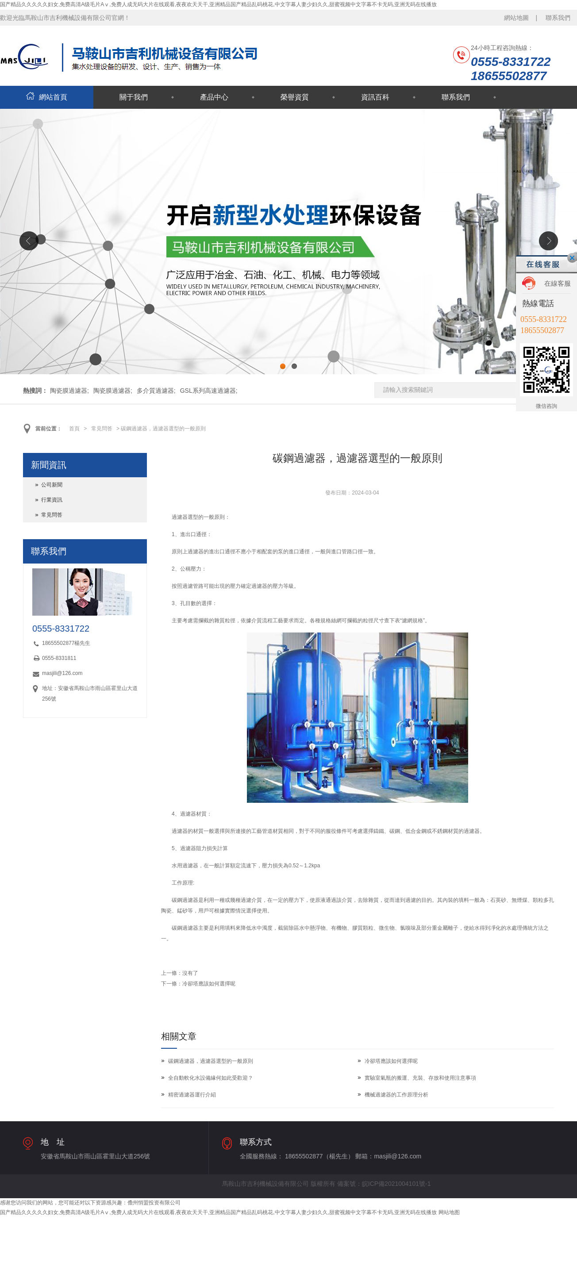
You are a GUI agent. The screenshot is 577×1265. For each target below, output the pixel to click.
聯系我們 (558, 17)
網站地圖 (516, 17)
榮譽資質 (295, 97)
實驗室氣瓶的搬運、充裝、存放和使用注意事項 (420, 1078)
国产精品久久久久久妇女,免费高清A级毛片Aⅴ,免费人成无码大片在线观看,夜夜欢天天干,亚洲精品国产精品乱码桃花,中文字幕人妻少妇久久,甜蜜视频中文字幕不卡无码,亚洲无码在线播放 (218, 4)
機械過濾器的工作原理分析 (396, 1095)
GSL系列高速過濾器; (209, 390)
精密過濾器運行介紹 (192, 1095)
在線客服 (557, 283)
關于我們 (133, 97)
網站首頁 (46, 97)
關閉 (572, 258)
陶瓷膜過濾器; (69, 390)
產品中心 (214, 97)
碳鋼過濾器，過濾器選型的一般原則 (210, 1061)
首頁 (74, 429)
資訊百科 (375, 97)
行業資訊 (51, 500)
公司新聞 (51, 485)
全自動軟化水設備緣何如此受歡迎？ (210, 1078)
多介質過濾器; (156, 390)
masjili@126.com (62, 673)
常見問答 (101, 429)
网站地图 (449, 1212)
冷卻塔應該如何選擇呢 (208, 984)
